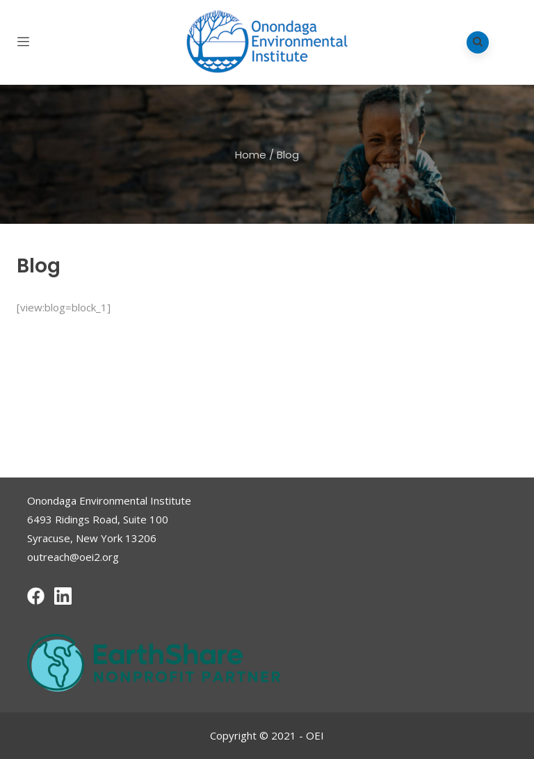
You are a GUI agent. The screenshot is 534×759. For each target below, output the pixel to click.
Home (250, 154)
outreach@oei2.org (73, 557)
